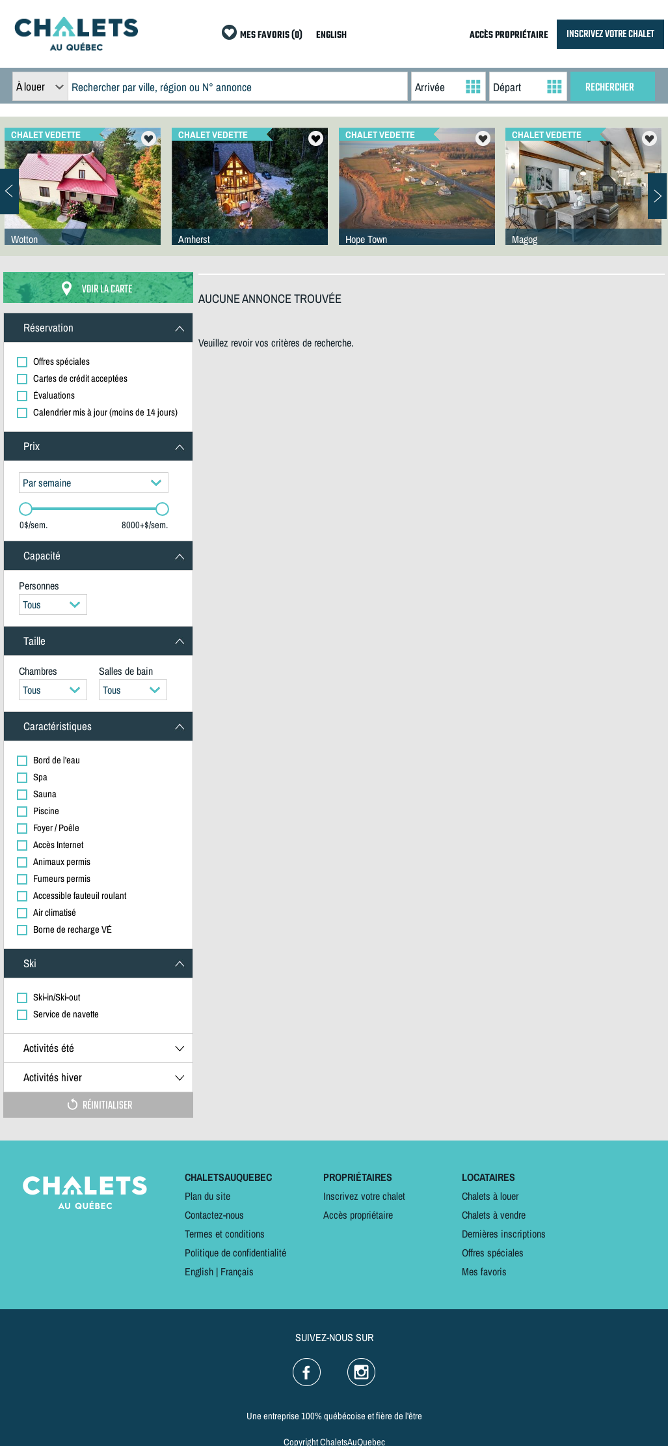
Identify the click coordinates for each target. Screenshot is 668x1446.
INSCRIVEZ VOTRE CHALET (610, 34)
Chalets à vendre (494, 1215)
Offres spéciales (493, 1252)
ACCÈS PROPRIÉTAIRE (509, 35)
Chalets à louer (490, 1196)
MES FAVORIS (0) (271, 35)
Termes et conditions (225, 1233)
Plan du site (207, 1196)
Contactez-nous (214, 1215)
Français (237, 1271)
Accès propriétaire (358, 1215)
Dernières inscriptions (504, 1233)
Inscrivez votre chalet (364, 1196)
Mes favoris (484, 1271)
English (199, 1271)
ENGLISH (331, 35)
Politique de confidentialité (235, 1252)
